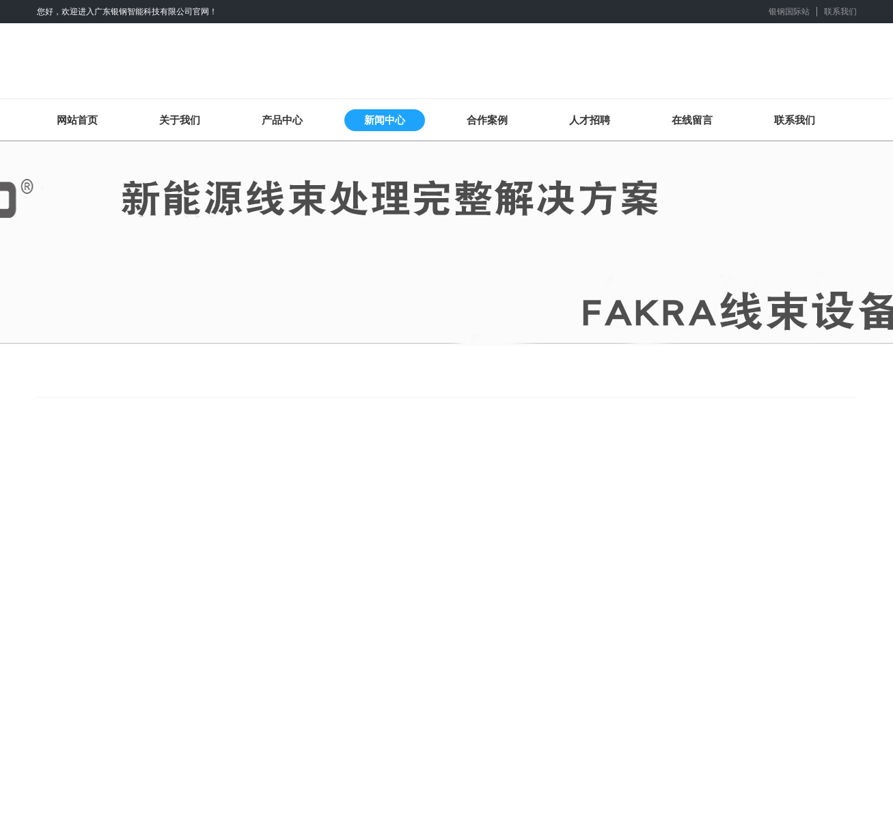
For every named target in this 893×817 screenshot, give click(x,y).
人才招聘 (589, 120)
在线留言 (692, 120)
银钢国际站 (789, 11)
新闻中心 (384, 120)
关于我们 (179, 120)
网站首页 (77, 120)
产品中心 (282, 120)
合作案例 (487, 120)
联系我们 (840, 11)
